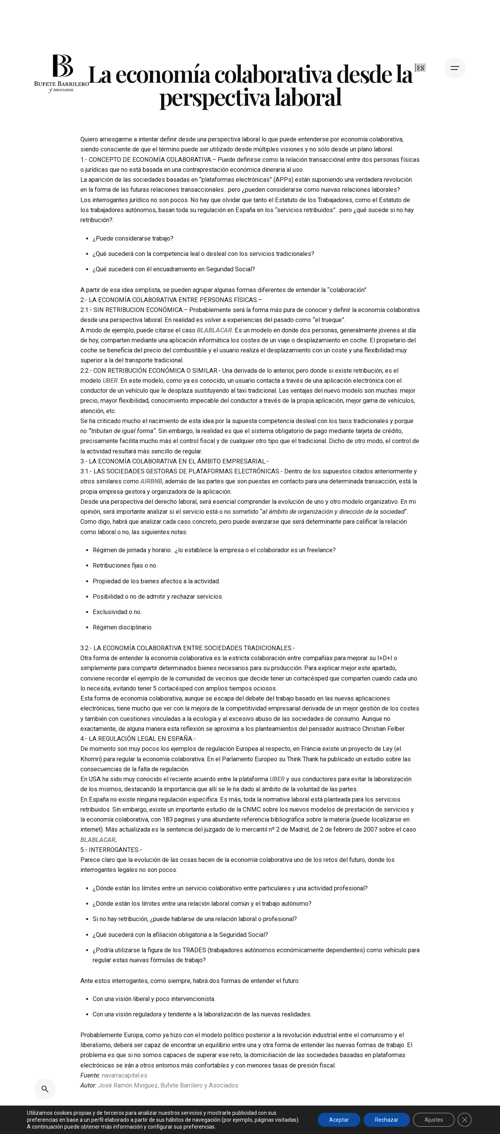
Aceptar (339, 1120)
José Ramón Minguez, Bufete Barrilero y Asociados (168, 1085)
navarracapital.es (124, 1075)
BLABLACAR (97, 839)
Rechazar (386, 1120)
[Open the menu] (455, 68)
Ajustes (434, 1120)
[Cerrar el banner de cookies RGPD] (465, 1120)
